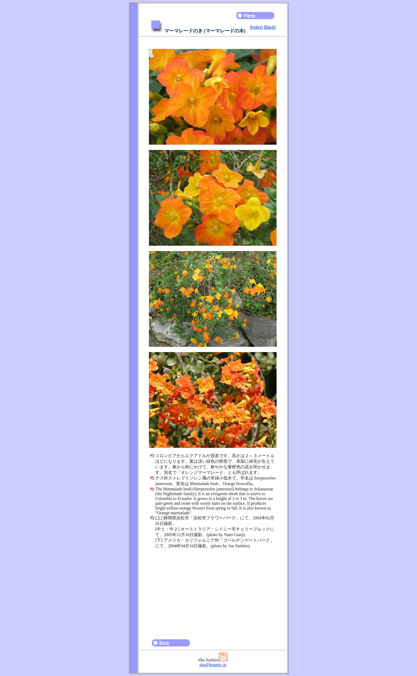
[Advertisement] (213, 591)
